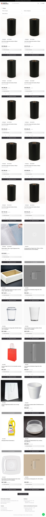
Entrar (42, 3)
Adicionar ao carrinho (11, 54)
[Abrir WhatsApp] (43, 514)
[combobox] (12, 11)
